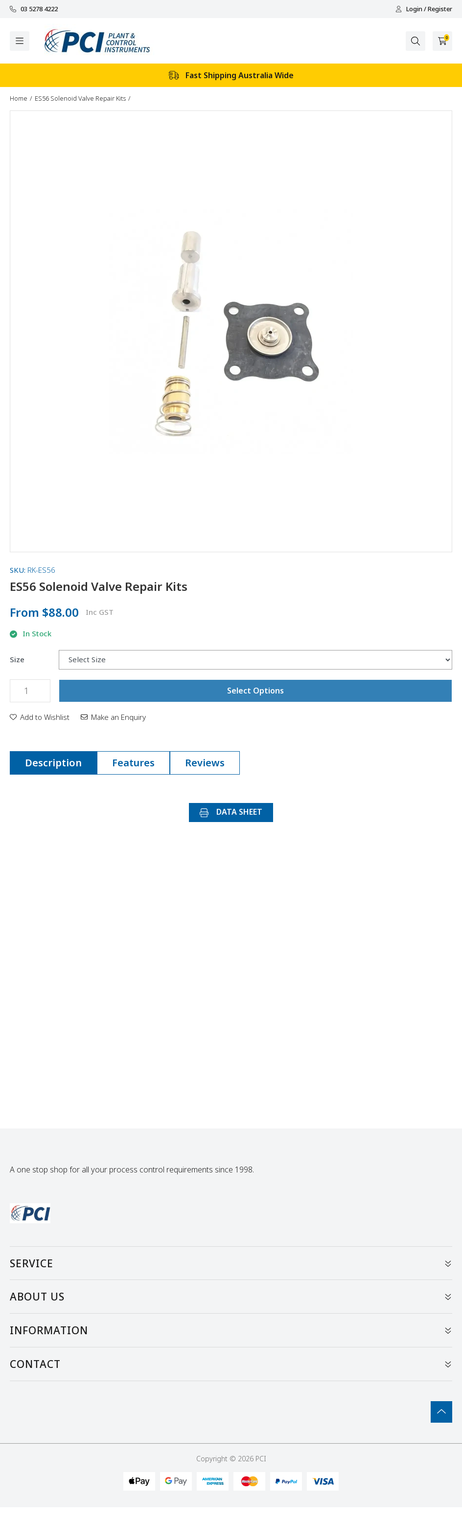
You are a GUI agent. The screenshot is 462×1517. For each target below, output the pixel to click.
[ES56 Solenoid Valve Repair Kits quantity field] (30, 690)
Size (17, 659)
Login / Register (423, 9)
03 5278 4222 (34, 9)
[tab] (53, 763)
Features (133, 762)
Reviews (205, 762)
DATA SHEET (231, 811)
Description (53, 762)
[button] (39, 717)
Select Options (255, 690)
